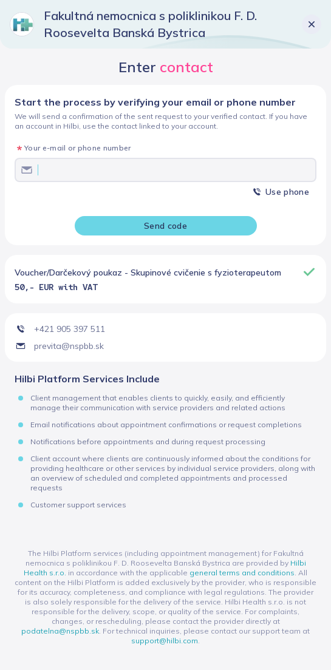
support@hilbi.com (164, 640)
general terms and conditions (242, 572)
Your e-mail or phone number (77, 147)
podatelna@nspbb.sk (60, 630)
